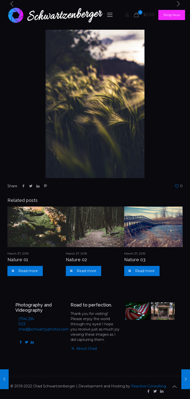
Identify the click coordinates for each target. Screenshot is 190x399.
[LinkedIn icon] (161, 391)
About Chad (84, 348)
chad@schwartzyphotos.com (43, 329)
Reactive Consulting (148, 386)
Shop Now (171, 15)
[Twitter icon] (155, 391)
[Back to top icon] (174, 386)
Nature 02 (76, 259)
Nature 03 (134, 259)
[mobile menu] (110, 15)
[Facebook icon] (148, 391)
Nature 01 (17, 259)
